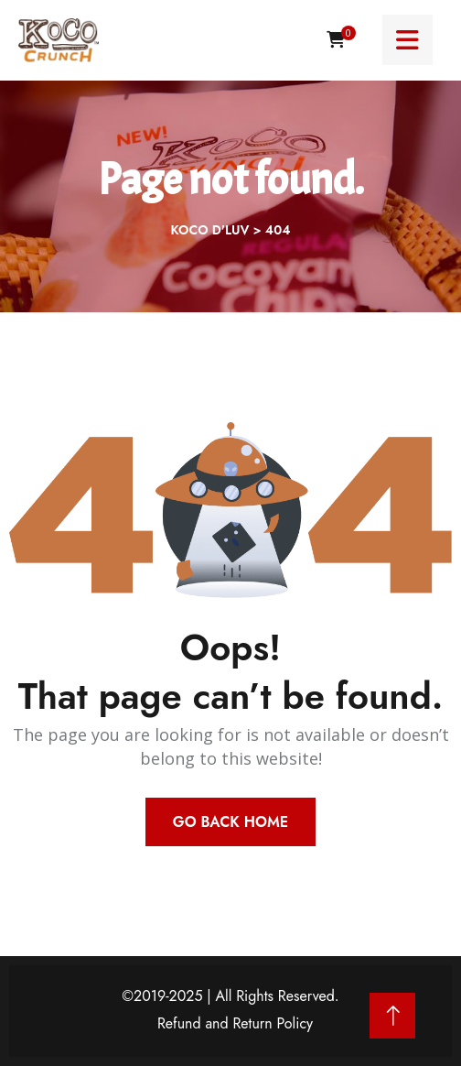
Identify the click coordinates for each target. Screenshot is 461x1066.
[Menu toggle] (407, 40)
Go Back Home (230, 821)
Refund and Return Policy (235, 1023)
